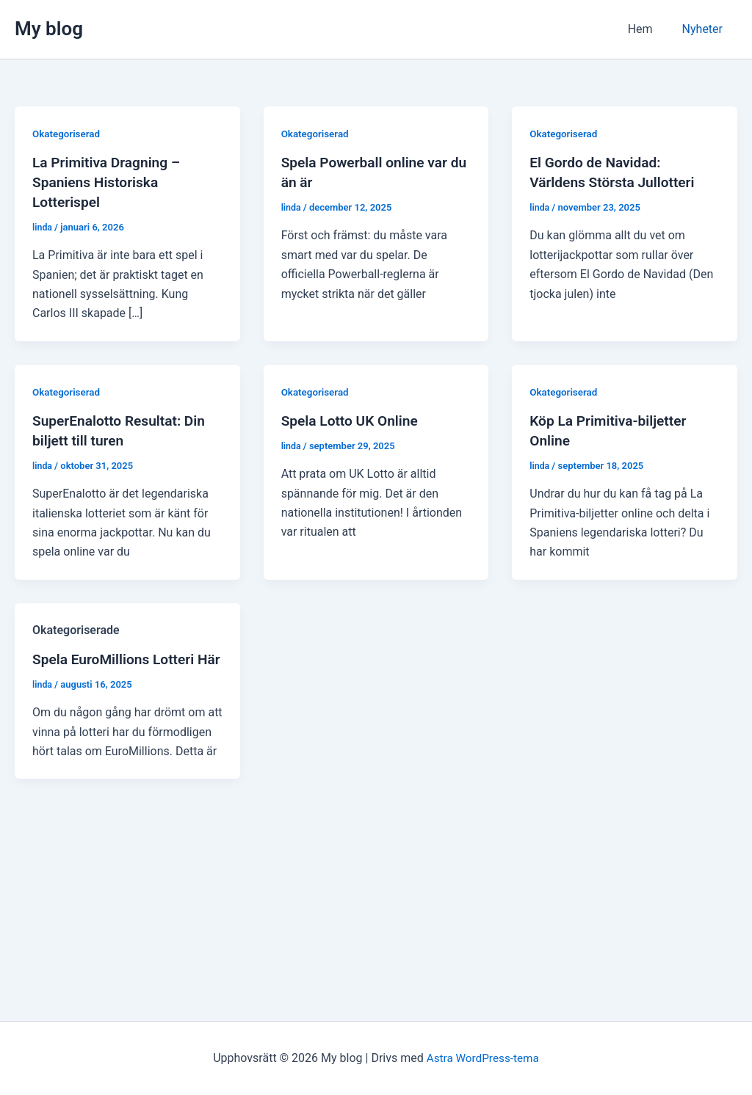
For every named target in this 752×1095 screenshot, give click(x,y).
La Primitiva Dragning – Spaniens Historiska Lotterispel (109, 181)
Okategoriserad (67, 133)
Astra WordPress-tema (482, 1058)
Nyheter (705, 29)
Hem (649, 29)
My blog (49, 29)
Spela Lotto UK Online (352, 418)
